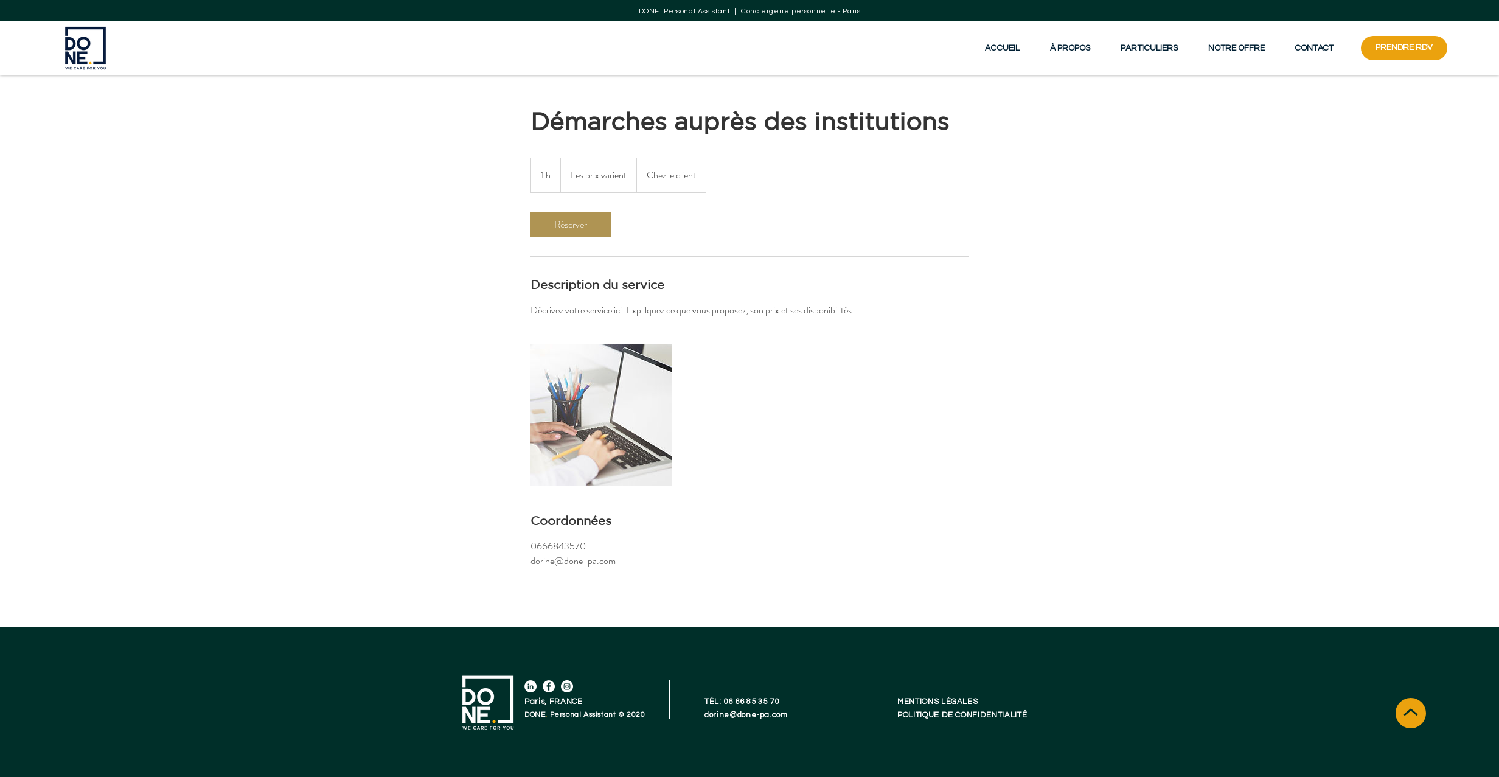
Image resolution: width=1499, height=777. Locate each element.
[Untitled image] (601, 415)
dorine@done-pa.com (746, 715)
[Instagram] (567, 686)
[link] (570, 224)
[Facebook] (549, 686)
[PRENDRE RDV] (1404, 48)
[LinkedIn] (530, 686)
